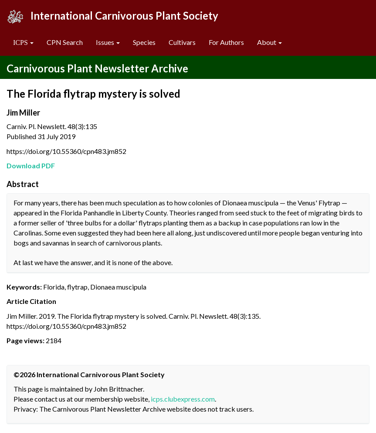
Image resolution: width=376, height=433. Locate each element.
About (269, 42)
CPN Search (65, 42)
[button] (23, 42)
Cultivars (182, 42)
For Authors (226, 42)
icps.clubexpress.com (183, 399)
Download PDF (31, 165)
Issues (108, 42)
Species (144, 42)
